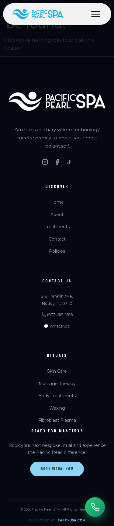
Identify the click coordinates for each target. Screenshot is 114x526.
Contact (57, 239)
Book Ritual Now (57, 468)
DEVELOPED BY (57, 520)
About (57, 214)
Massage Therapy (57, 383)
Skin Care (57, 371)
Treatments (57, 226)
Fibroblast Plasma (57, 420)
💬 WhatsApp (57, 326)
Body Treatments (57, 395)
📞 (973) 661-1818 (57, 314)
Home (57, 202)
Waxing (57, 408)
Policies (57, 251)
